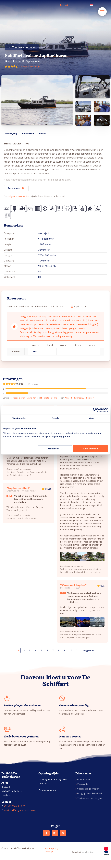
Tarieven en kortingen (88, 798)
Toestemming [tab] (19, 418)
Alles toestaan (90, 448)
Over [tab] (91, 418)
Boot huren (82, 779)
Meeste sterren (19, 398)
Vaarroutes (82, 784)
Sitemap (49, 851)
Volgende (88, 650)
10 (70, 650)
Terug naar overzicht (22, 47)
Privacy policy (51, 848)
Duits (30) (90, 398)
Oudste (54, 398)
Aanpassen (55, 448)
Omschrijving (10, 133)
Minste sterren (32, 398)
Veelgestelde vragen (87, 788)
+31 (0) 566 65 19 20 (14, 806)
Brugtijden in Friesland (88, 793)
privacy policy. (62, 436)
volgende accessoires (18, 196)
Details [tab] (55, 418)
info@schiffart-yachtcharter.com (20, 810)
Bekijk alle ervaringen (31, 66)
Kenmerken (28, 133)
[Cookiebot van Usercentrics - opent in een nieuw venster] (95, 410)
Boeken (42, 133)
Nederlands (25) (77, 398)
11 (77, 650)
